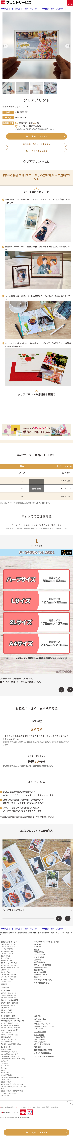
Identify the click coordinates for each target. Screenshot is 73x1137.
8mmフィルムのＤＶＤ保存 (9, 1030)
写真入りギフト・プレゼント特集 (46, 941)
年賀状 (36, 949)
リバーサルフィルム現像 (8, 977)
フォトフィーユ (6, 1079)
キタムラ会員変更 (39, 1039)
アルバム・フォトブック (42, 1024)
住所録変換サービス (40, 974)
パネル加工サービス (7, 981)
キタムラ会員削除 (39, 1042)
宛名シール (37, 977)
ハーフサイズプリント (8, 949)
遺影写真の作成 (6, 1037)
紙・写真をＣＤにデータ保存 (10, 1025)
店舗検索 (37, 1047)
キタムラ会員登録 (39, 1037)
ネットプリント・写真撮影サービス (42, 9)
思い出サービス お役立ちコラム (11, 1044)
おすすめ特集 (38, 1028)
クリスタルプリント (7, 953)
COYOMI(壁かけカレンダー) (9, 1054)
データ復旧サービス (7, 1042)
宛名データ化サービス (8, 1005)
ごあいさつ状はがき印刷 (8, 995)
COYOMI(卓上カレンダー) (8, 1052)
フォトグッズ (5, 1047)
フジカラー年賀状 (40, 954)
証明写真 (3, 984)
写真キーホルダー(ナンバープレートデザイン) (13, 1087)
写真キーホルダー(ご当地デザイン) (12, 1091)
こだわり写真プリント (8, 946)
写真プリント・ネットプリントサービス (14, 9)
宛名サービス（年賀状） (43, 965)
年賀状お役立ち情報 (41, 982)
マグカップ (4, 1061)
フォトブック (5, 987)
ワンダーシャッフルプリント (10, 963)
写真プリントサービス (8, 941)
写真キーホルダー (6, 1082)
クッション (4, 1068)
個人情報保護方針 (8, 1107)
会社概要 (36, 1107)
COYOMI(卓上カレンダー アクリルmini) (13, 1059)
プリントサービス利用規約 (44, 1056)
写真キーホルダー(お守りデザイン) (12, 1084)
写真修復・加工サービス (8, 1039)
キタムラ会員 (39, 1034)
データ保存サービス (7, 1016)
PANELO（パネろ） (7, 1049)
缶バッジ (3, 1070)
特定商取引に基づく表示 (43, 1050)
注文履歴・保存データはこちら (37, 143)
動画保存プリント (6, 960)
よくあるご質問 (40, 1031)
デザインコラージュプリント (10, 967)
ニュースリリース (24, 1107)
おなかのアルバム (6, 1075)
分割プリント (5, 970)
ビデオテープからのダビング (10, 1018)
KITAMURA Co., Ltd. (11, 1117)
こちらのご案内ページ (28, 817)
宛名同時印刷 (5, 1008)
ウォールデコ (5, 1063)
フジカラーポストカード (8, 993)
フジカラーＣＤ (6, 1032)
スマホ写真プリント (7, 951)
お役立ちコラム (40, 1019)
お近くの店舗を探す (38, 151)
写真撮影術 (37, 1021)
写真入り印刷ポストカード (9, 997)
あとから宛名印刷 (6, 1010)
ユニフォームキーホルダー (9, 1093)
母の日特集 (37, 944)
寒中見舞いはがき (40, 962)
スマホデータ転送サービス (9, 1023)
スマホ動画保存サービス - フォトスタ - (13, 1021)
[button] (5, 46)
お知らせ (37, 1016)
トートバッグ (5, 1066)
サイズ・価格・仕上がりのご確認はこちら (22, 682)
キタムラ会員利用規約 (42, 1053)
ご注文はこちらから (38, 136)
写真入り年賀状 (39, 952)
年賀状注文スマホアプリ (43, 979)
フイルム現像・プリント (8, 974)
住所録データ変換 (6, 1012)
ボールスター (5, 1072)
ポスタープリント (6, 972)
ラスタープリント (6, 956)
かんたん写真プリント (8, 944)
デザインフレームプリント (9, 965)
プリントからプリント (8, 979)
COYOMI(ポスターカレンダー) (10, 1056)
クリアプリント (61, 9)
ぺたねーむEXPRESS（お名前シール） (13, 1077)
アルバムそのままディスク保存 (10, 1028)
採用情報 (45, 1107)
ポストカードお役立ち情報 (9, 1000)
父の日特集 (37, 946)
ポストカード (5, 990)
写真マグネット (6, 1095)
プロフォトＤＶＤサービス (9, 1035)
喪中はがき (37, 960)
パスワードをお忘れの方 (42, 1044)
